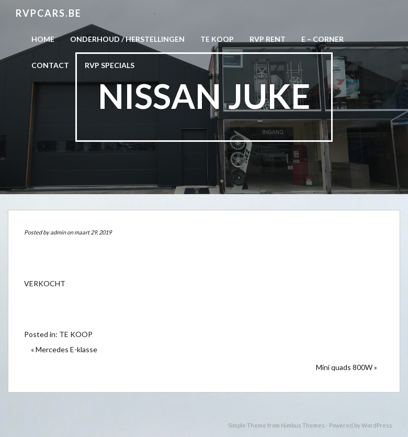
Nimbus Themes (303, 425)
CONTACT (50, 65)
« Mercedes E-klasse (64, 349)
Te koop (217, 39)
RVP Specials (109, 65)
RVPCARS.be (49, 13)
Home (42, 39)
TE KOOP (76, 334)
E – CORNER (322, 39)
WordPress (376, 425)
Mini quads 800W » (346, 367)
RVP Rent (268, 39)
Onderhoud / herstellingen (127, 39)
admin (58, 232)
